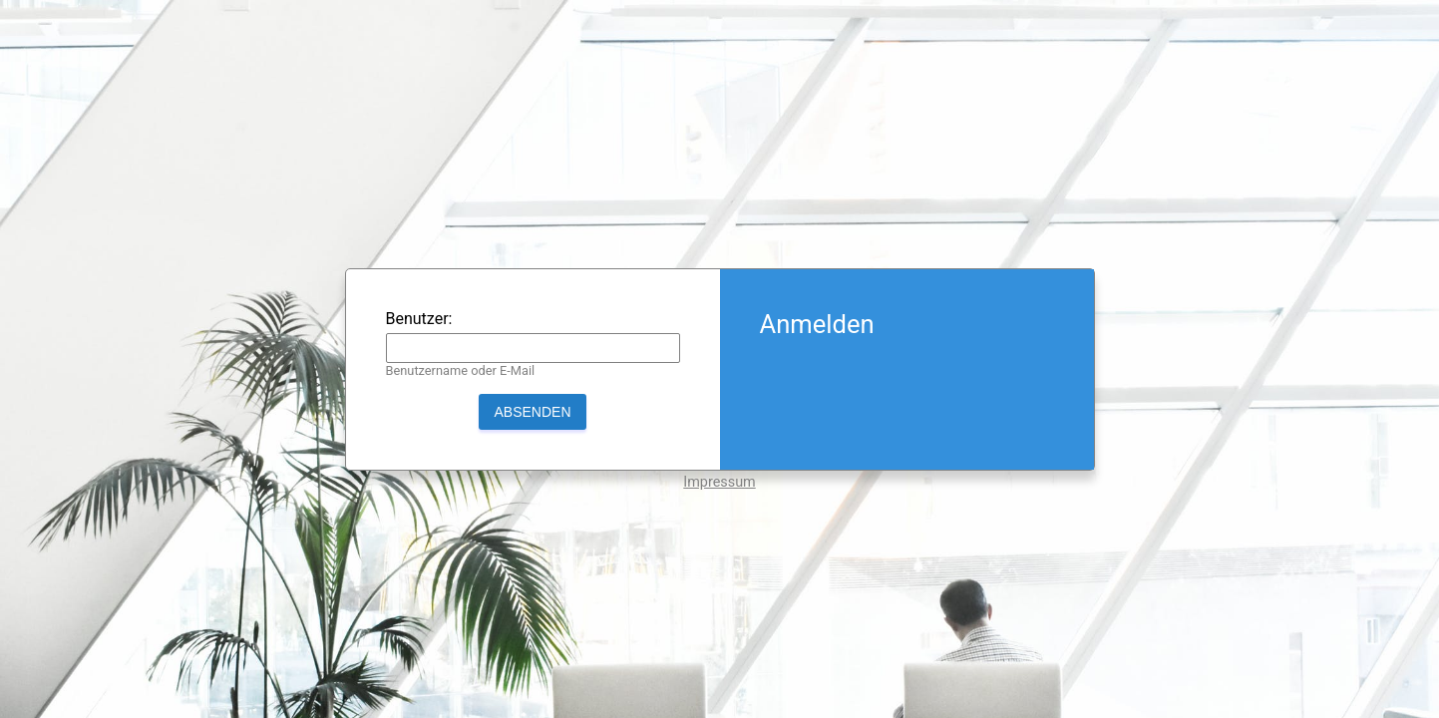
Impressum (719, 482)
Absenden (532, 412)
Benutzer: (419, 318)
